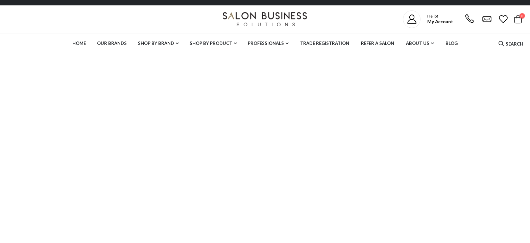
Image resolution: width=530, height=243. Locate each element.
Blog (451, 43)
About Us (417, 43)
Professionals (266, 43)
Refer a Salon (377, 43)
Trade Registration (324, 43)
